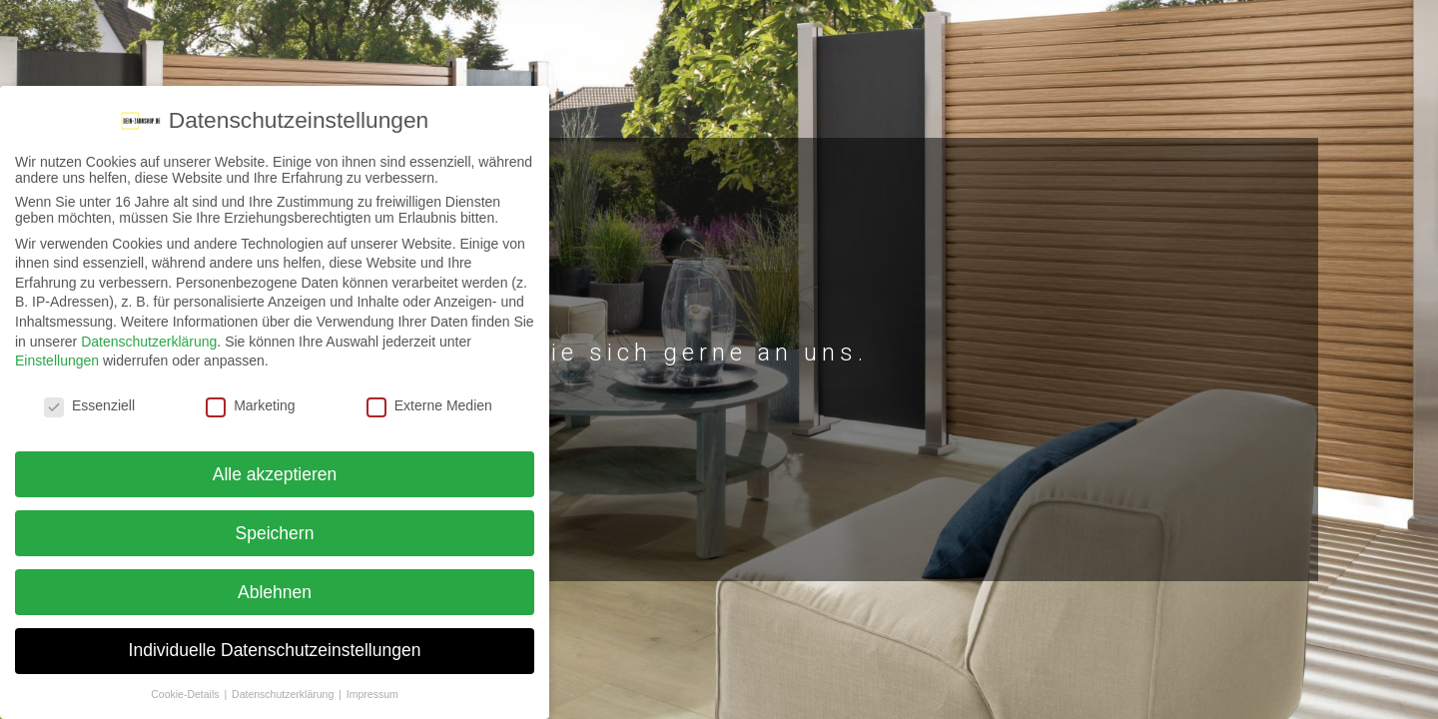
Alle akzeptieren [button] (275, 474)
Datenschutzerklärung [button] (284, 694)
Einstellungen (57, 360)
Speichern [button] (275, 533)
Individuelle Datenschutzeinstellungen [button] (275, 650)
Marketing (250, 405)
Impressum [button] (372, 694)
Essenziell (89, 405)
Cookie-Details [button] (186, 694)
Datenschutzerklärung (149, 342)
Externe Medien (429, 405)
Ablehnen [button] (275, 592)
